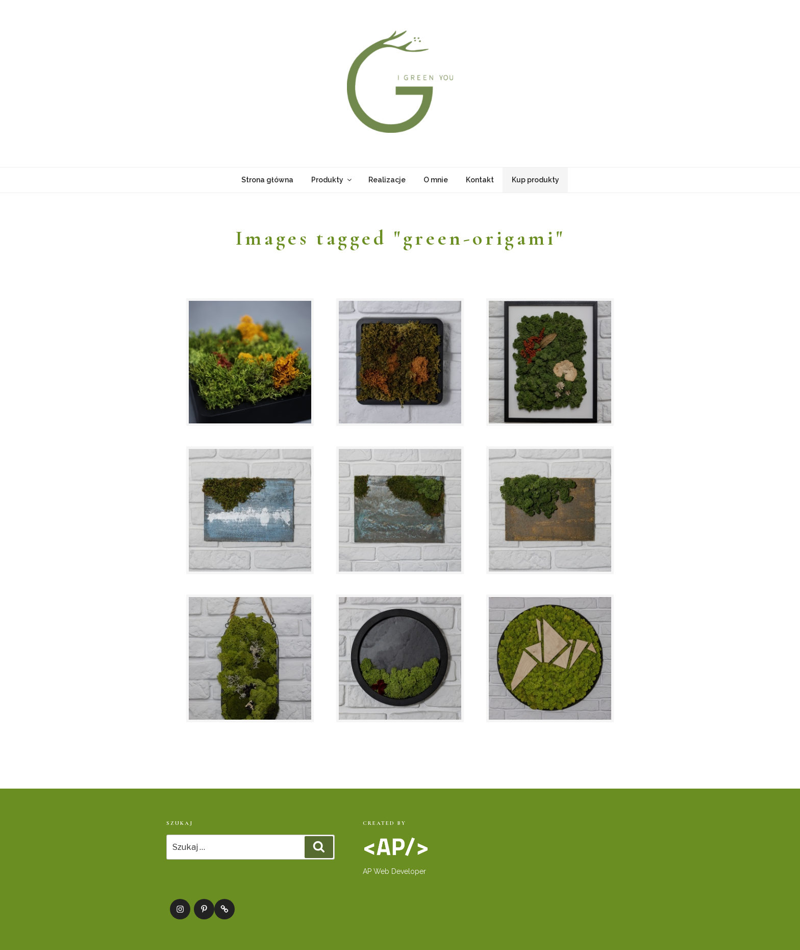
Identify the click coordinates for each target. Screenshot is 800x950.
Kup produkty (535, 180)
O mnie (435, 180)
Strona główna (267, 180)
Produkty (332, 180)
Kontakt (480, 180)
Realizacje (387, 180)
